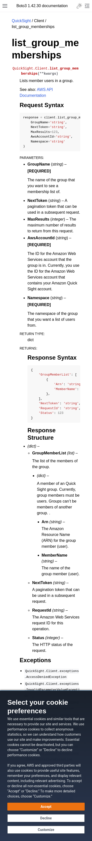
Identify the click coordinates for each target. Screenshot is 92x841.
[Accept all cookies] (46, 807)
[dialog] (46, 765)
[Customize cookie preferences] (46, 830)
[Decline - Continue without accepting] (46, 818)
